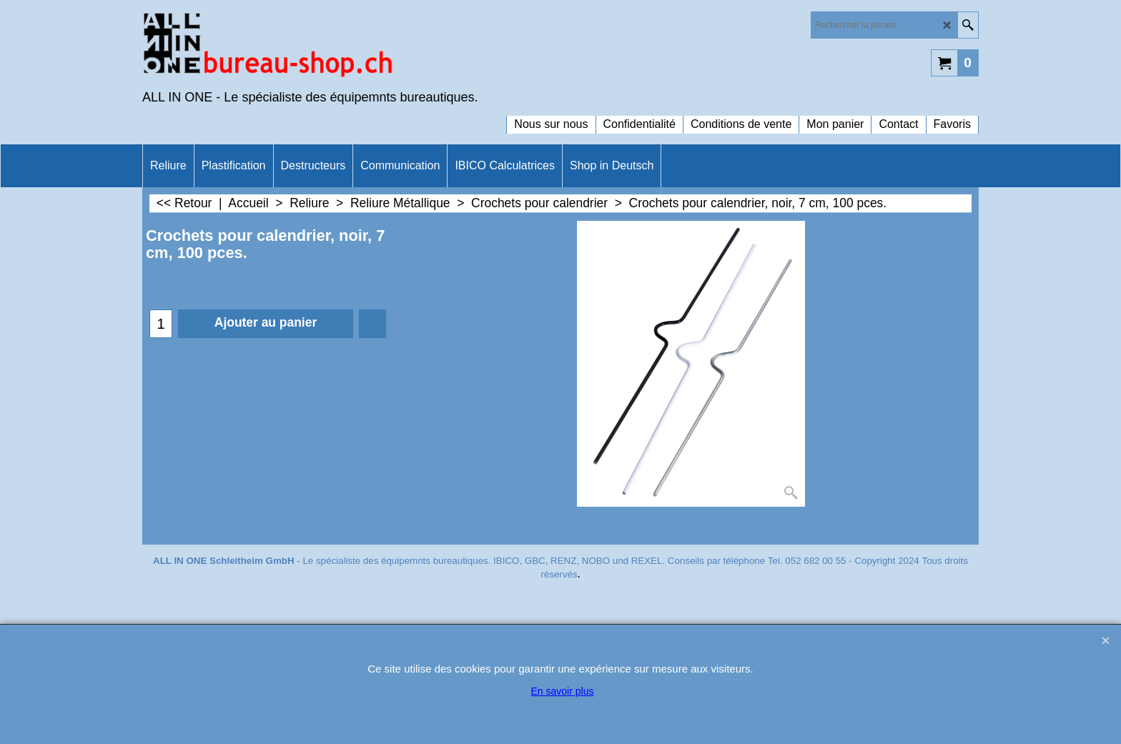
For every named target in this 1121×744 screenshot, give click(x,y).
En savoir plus (562, 691)
